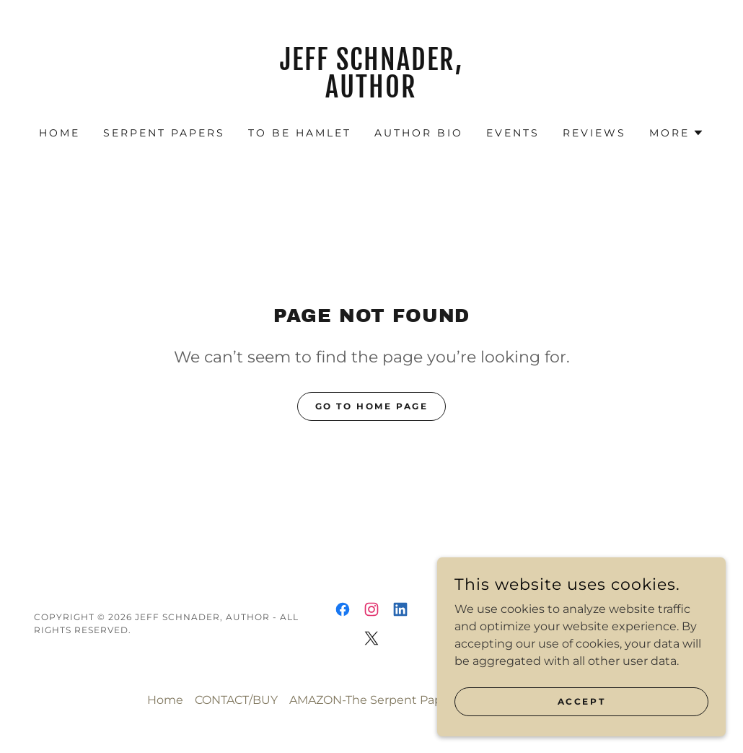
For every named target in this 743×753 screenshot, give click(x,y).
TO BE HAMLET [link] (299, 132)
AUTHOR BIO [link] (418, 132)
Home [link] (59, 132)
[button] (676, 133)
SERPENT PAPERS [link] (164, 132)
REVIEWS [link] (594, 132)
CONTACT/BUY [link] (236, 700)
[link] (371, 93)
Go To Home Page (371, 406)
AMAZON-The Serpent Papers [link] (374, 700)
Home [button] (165, 700)
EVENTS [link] (513, 132)
